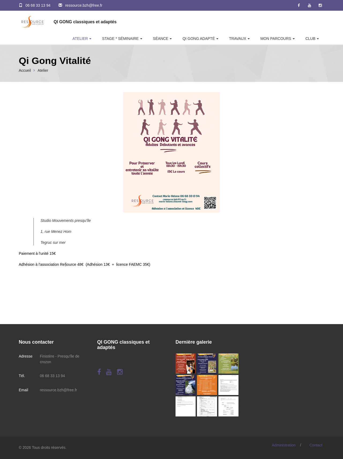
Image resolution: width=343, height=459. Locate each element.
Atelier (80, 38)
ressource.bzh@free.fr (83, 5)
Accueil (25, 70)
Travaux (237, 38)
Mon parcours (275, 38)
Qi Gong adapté (198, 38)
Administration (284, 445)
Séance (161, 38)
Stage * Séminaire (120, 38)
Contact (316, 445)
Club (310, 38)
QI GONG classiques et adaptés (85, 22)
